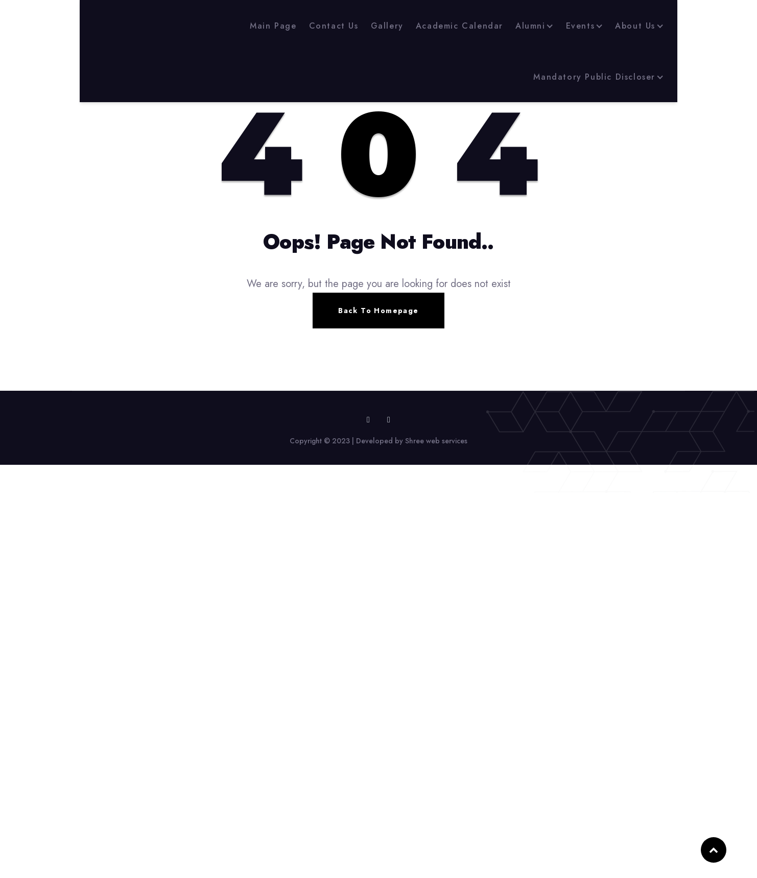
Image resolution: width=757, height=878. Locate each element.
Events (580, 26)
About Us (635, 26)
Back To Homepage (378, 310)
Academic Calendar (459, 26)
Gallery (387, 26)
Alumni (530, 26)
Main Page (273, 26)
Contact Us (334, 26)
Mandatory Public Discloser (594, 77)
